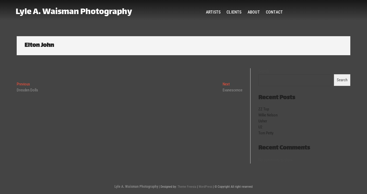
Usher (262, 121)
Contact (274, 12)
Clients (234, 12)
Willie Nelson (268, 115)
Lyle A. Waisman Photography (74, 12)
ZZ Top (263, 109)
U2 (260, 127)
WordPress (205, 187)
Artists (213, 12)
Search (263, 71)
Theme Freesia (187, 187)
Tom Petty (265, 133)
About (254, 12)
